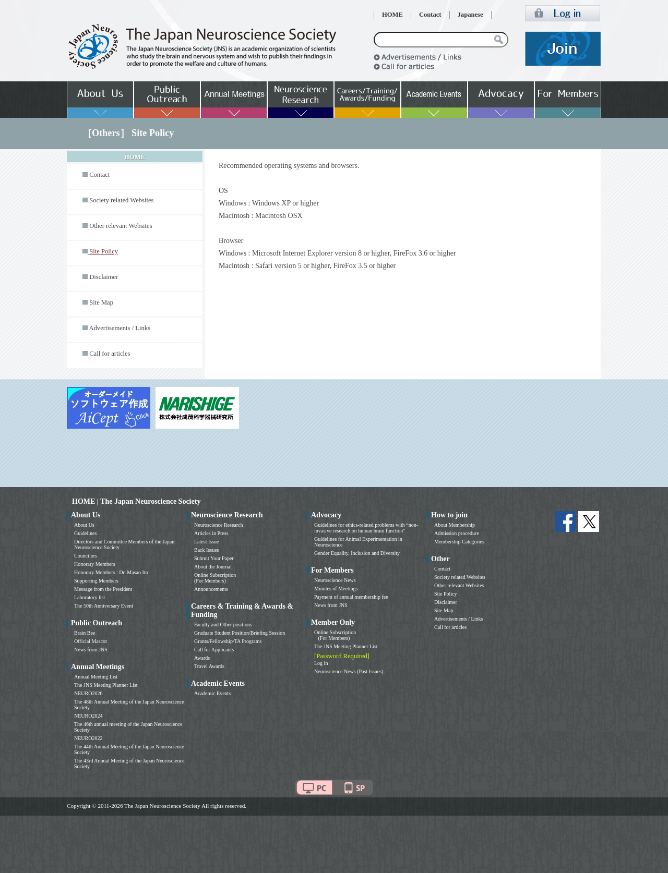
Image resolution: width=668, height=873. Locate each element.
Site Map (101, 302)
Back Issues (206, 550)
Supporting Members (96, 581)
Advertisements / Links (119, 328)
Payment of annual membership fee (351, 597)
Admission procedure (456, 533)
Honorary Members (94, 564)
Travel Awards (209, 666)
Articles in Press (211, 533)
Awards (202, 658)
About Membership (454, 525)
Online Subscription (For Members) (215, 578)
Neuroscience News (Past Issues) (348, 671)
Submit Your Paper (214, 558)
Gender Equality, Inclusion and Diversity (357, 553)
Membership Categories (459, 541)
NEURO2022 (88, 738)
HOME (392, 14)
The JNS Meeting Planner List (106, 685)
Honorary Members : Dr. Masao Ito (111, 572)
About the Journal (213, 566)
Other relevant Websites (120, 225)
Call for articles (109, 353)
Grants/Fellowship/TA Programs (227, 641)
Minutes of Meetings (335, 588)
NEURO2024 (88, 716)
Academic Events (212, 693)
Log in (321, 663)
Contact (430, 14)
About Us (84, 525)
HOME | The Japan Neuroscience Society (136, 501)
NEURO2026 (88, 693)
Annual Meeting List (95, 677)
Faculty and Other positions (223, 624)
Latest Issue (206, 541)
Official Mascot (90, 641)
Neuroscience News (335, 580)
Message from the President (103, 589)
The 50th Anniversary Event (103, 606)
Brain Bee (84, 633)
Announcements (211, 589)
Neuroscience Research (218, 525)
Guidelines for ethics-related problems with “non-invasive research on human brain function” (366, 528)
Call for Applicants (214, 649)
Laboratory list (89, 597)
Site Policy (445, 594)
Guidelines (85, 533)
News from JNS (91, 649)
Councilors (85, 556)
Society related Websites (121, 200)
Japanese (470, 14)
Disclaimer (103, 277)
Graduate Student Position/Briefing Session (239, 633)
